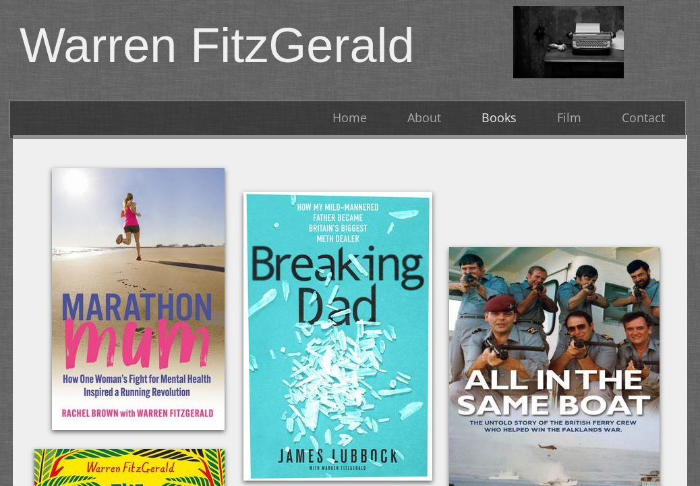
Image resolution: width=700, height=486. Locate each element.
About (424, 117)
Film (569, 117)
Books (499, 117)
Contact (643, 117)
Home (349, 117)
